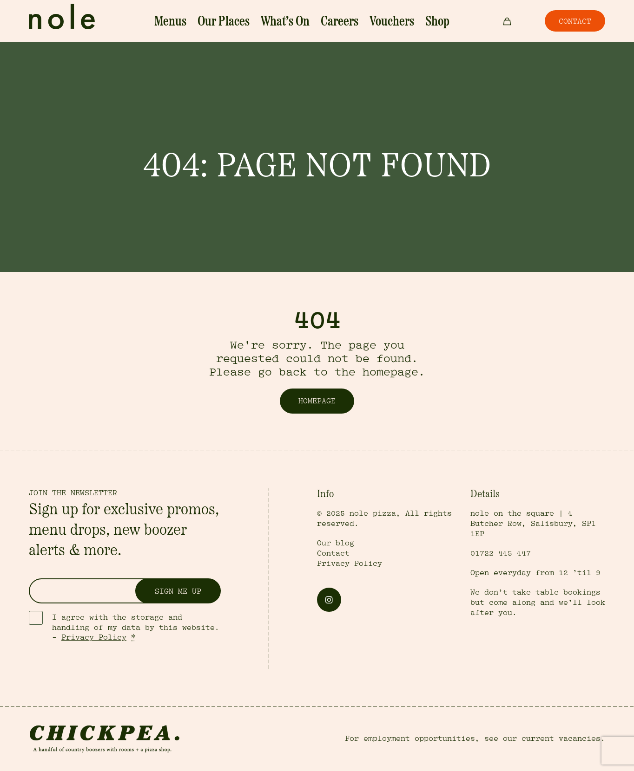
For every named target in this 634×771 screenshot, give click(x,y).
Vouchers (369, 22)
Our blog (335, 543)
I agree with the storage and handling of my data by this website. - (135, 627)
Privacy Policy (93, 637)
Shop (405, 22)
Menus (201, 22)
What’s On (288, 22)
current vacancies (561, 738)
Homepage (317, 401)
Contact (333, 553)
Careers (330, 22)
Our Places (242, 22)
